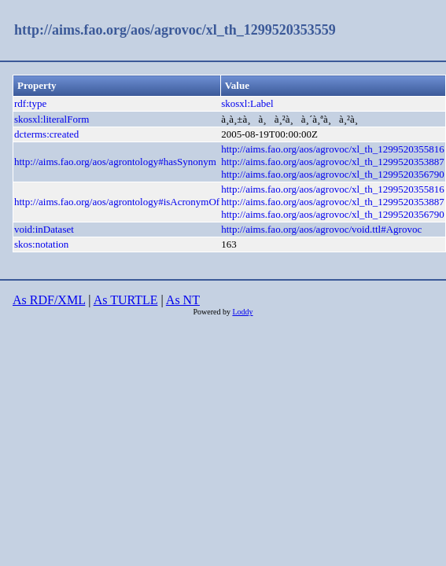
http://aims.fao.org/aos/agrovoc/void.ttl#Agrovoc (321, 229)
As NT (183, 300)
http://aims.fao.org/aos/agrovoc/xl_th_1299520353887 (332, 161)
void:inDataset (44, 229)
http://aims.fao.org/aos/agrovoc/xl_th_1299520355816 (332, 149)
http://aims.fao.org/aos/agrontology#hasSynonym (115, 161)
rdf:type (30, 103)
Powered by (212, 311)
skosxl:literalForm (51, 119)
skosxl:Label (247, 103)
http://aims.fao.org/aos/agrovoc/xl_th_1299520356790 (332, 174)
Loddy (242, 311)
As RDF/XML (49, 300)
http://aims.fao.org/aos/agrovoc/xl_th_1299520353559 (175, 30)
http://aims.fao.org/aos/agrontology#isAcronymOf (116, 202)
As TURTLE (126, 300)
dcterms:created (46, 134)
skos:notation (41, 244)
